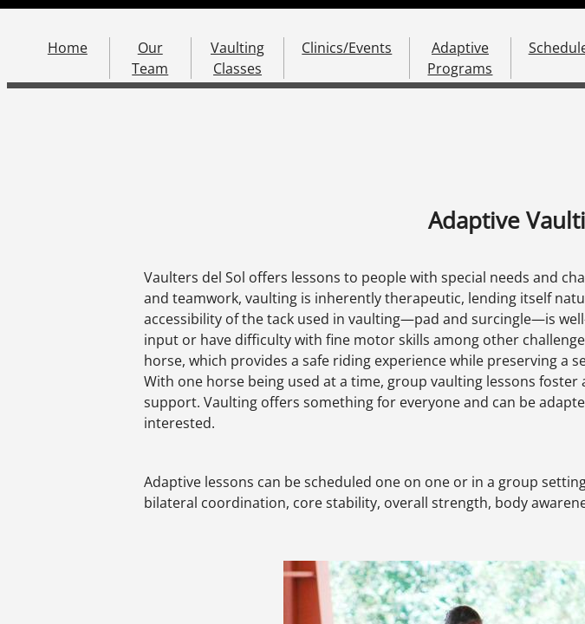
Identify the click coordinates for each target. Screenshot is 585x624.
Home (68, 47)
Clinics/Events (347, 47)
